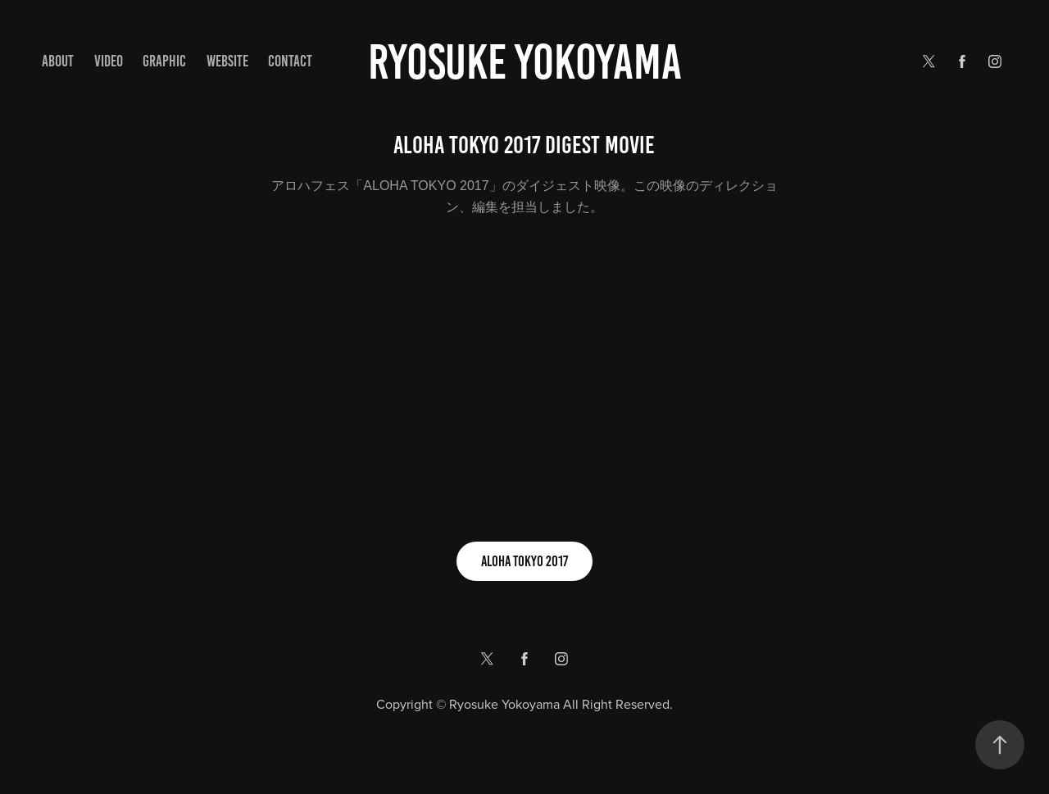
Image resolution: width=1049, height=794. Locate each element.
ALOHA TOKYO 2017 (524, 561)
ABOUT (58, 61)
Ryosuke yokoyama (525, 61)
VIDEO (108, 61)
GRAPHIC (164, 61)
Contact (290, 61)
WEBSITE (227, 61)
